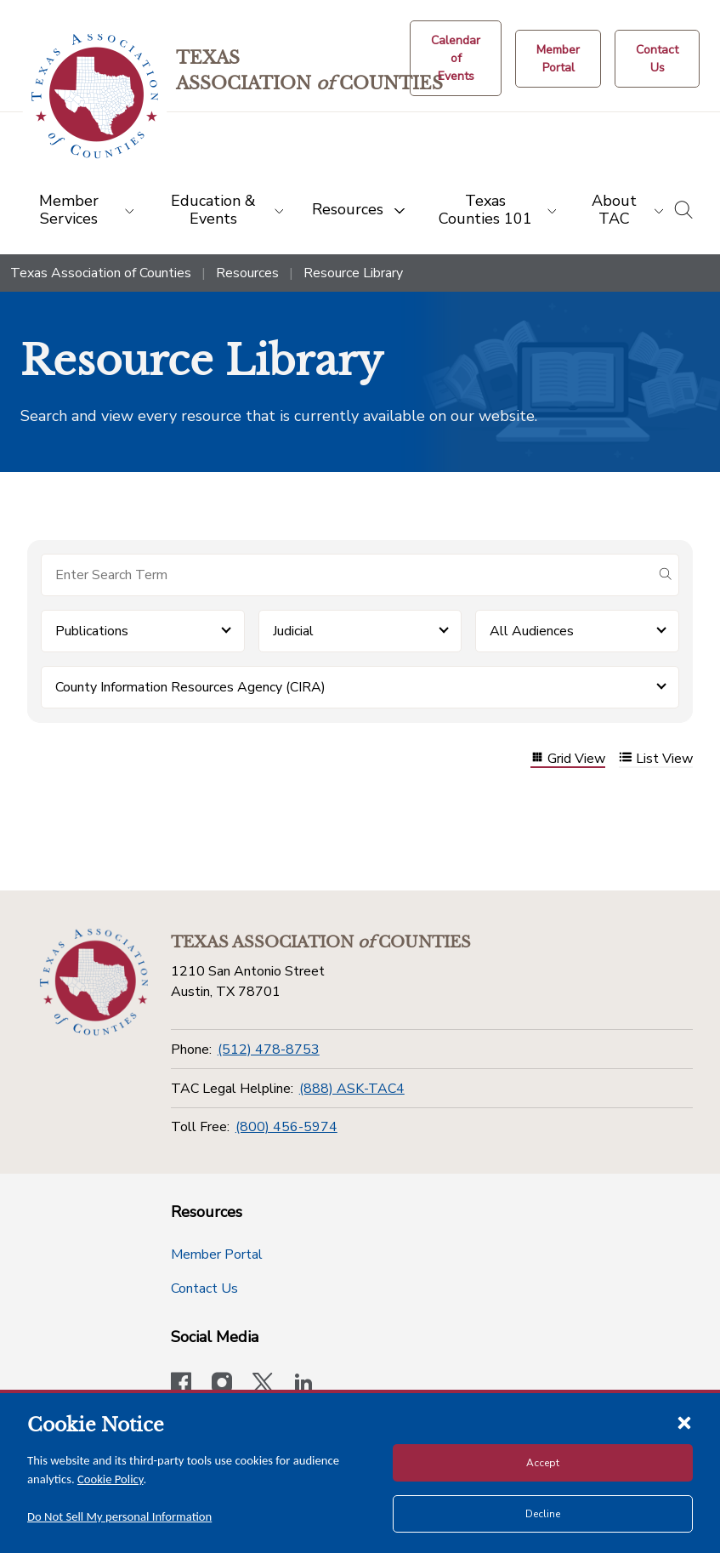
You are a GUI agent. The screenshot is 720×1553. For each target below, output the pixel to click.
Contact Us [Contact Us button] (204, 1288)
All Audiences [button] (532, 631)
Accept (542, 1463)
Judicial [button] (293, 631)
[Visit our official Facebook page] (181, 1384)
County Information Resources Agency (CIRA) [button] (190, 687)
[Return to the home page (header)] (94, 96)
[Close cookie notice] (684, 1422)
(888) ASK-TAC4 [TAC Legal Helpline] (352, 1088)
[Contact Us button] (657, 59)
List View (656, 759)
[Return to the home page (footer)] (94, 982)
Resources (247, 273)
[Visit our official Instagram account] (222, 1384)
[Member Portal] (558, 59)
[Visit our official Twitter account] (262, 1384)
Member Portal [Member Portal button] (217, 1254)
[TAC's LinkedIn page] (303, 1384)
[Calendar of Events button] (456, 58)
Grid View (567, 759)
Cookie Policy (110, 1479)
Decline (542, 1514)
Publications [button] (91, 631)
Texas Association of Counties (100, 273)
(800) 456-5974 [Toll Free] (286, 1127)
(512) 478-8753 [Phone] (269, 1049)
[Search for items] (346, 575)
